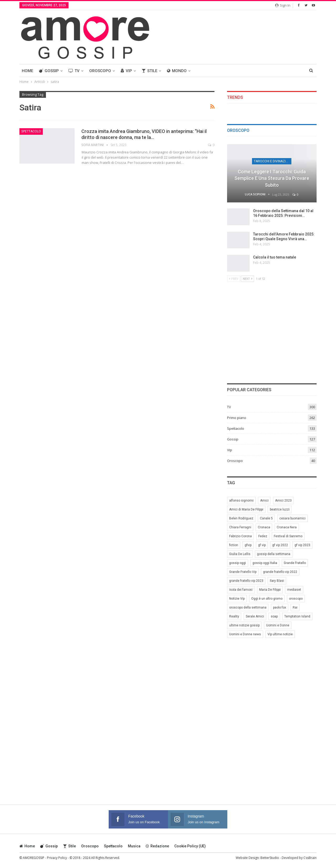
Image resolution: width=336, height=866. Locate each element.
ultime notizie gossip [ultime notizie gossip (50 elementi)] (244, 625)
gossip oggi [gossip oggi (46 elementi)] (237, 563)
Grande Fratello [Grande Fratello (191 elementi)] (295, 563)
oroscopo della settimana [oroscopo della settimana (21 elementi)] (247, 607)
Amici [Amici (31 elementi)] (264, 500)
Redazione (157, 846)
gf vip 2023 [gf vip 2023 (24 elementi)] (302, 545)
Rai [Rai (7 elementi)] (295, 607)
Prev (233, 279)
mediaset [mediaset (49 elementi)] (294, 589)
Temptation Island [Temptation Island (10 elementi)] (297, 616)
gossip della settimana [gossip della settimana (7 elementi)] (273, 554)
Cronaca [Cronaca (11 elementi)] (264, 527)
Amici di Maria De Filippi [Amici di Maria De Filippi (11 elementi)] (246, 509)
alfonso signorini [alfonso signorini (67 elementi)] (241, 500)
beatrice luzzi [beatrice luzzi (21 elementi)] (280, 509)
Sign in (282, 5)
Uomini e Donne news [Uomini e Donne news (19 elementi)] (245, 634)
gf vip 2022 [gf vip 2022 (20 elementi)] (280, 545)
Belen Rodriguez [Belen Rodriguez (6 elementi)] (241, 518)
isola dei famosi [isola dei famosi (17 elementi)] (241, 589)
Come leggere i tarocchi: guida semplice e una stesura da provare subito (271, 178)
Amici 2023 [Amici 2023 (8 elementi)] (283, 500)
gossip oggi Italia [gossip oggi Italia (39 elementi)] (265, 563)
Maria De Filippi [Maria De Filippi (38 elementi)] (270, 589)
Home (27, 70)
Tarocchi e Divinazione (272, 161)
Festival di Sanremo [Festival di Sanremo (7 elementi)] (288, 536)
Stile (149, 70)
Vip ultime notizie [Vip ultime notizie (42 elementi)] (280, 634)
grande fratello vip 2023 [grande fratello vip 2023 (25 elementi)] (246, 581)
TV (74, 70)
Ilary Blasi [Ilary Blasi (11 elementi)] (277, 581)
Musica (134, 846)
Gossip (49, 70)
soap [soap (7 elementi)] (274, 616)
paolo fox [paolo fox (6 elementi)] (279, 607)
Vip (126, 70)
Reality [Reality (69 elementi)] (234, 616)
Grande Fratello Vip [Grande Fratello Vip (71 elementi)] (242, 572)
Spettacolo (31, 131)
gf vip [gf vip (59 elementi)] (262, 545)
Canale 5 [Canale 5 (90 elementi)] (266, 518)
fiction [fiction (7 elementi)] (233, 545)
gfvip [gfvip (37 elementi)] (248, 545)
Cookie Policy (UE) (190, 846)
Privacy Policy (57, 858)
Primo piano (236, 417)
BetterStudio (269, 858)
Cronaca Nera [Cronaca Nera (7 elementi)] (287, 527)
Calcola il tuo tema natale (274, 257)
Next (247, 279)
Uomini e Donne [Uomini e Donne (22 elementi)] (277, 625)
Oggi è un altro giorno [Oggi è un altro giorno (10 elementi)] (266, 598)
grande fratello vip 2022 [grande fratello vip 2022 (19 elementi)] (280, 572)
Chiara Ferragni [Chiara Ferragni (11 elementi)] (240, 527)
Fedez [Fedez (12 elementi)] (262, 536)
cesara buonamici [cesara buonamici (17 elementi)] (292, 518)
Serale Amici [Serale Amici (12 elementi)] (255, 616)
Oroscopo (100, 70)
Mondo (177, 70)
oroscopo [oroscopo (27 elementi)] (296, 598)
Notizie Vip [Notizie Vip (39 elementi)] (237, 598)
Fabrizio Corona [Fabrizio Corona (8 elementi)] (240, 536)
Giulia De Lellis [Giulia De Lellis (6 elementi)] (239, 554)
